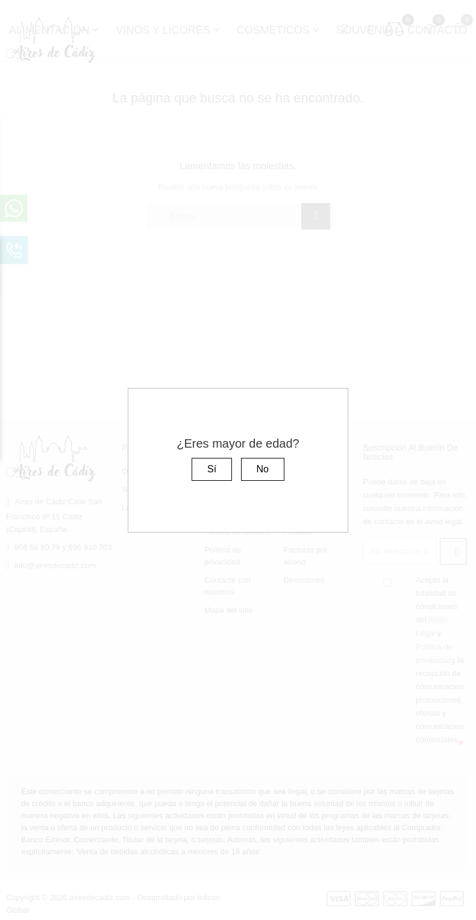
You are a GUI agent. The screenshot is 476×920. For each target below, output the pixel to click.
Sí (211, 469)
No (263, 469)
